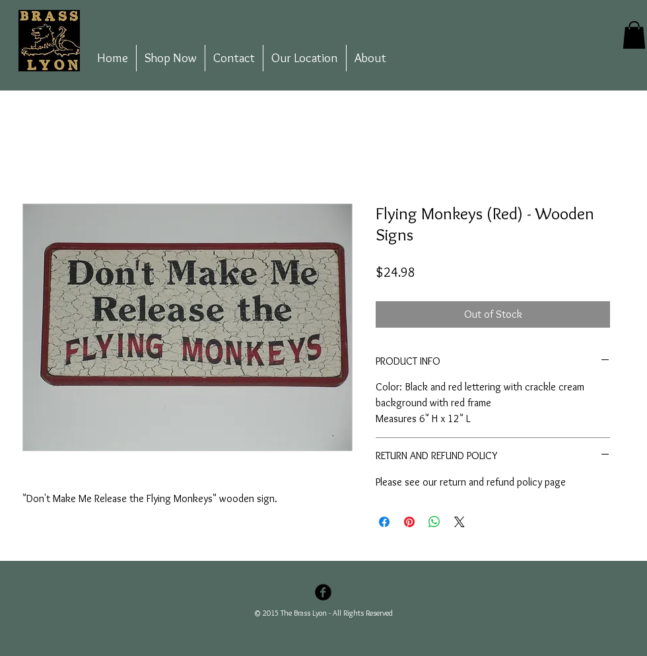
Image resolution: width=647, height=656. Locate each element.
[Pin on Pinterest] (409, 522)
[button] (634, 35)
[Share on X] (459, 522)
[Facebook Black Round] (323, 592)
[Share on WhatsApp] (434, 522)
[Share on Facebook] (384, 522)
